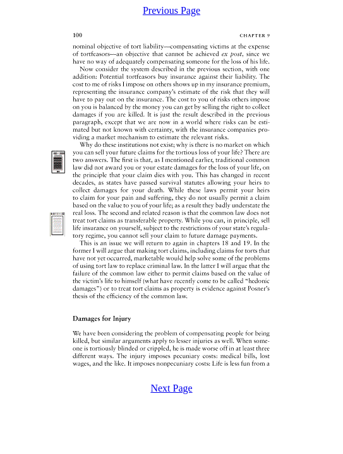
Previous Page (171, 10)
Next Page (171, 388)
